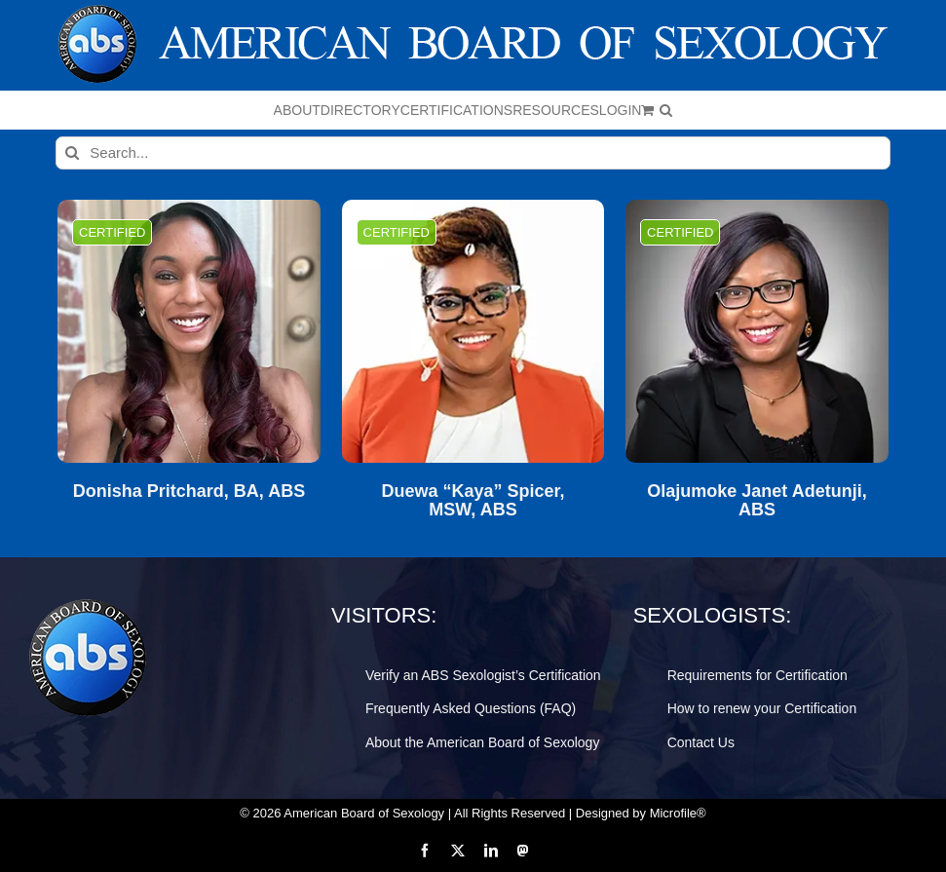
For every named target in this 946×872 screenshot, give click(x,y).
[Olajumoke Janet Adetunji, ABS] (757, 331)
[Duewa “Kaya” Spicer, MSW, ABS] (473, 331)
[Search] (72, 153)
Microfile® (678, 813)
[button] (666, 110)
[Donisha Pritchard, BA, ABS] (189, 331)
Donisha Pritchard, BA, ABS (189, 491)
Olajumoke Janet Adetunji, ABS (756, 501)
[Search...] (472, 153)
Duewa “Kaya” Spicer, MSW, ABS (472, 501)
